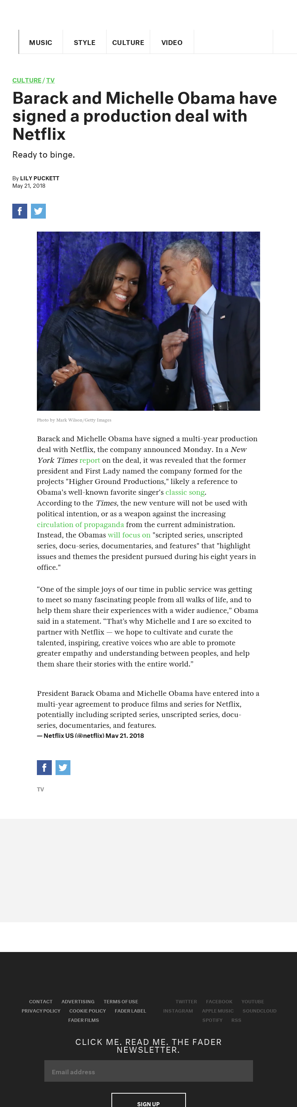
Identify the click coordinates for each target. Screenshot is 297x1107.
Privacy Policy (41, 1010)
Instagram (178, 1010)
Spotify (212, 1019)
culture (26, 79)
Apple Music (218, 1010)
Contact (41, 1000)
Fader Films (83, 1019)
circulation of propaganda (81, 524)
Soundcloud (260, 1010)
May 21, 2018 (124, 734)
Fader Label (130, 1010)
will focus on (129, 535)
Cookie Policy (87, 1010)
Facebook (219, 1000)
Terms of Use (121, 1000)
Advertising (78, 1000)
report (89, 460)
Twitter (186, 1000)
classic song (185, 492)
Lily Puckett (39, 177)
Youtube (252, 1000)
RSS (236, 1019)
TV (50, 79)
